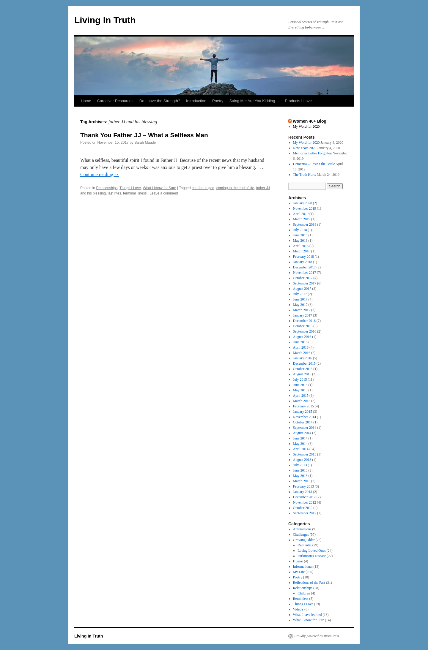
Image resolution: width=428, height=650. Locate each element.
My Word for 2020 (306, 126)
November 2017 (304, 273)
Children (304, 593)
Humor (298, 561)
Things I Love (130, 188)
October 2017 (303, 278)
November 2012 (304, 502)
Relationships (106, 188)
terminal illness (135, 193)
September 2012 (304, 513)
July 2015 (300, 379)
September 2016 (304, 331)
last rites (114, 193)
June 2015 (300, 385)
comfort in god (203, 188)
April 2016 (301, 347)
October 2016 (303, 326)
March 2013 (301, 481)
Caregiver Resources (115, 101)
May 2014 (300, 444)
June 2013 (300, 470)
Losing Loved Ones (312, 550)
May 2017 (300, 305)
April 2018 (301, 246)
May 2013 (300, 476)
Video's (298, 609)
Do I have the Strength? (159, 101)
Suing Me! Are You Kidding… (254, 101)
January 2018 (302, 262)
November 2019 (304, 208)
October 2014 (303, 422)
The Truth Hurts (304, 175)
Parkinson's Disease (312, 556)
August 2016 (302, 337)
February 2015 (303, 406)
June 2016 (300, 342)
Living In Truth (105, 20)
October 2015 (303, 369)
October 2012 (303, 508)
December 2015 (304, 363)
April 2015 (301, 395)
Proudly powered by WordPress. (317, 636)
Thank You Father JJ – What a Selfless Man (144, 135)
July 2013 (300, 465)
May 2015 (300, 390)
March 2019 (301, 219)
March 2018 (301, 251)
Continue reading (99, 174)
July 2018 (300, 230)
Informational (303, 566)
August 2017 (302, 289)
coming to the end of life (235, 188)
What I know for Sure (159, 188)
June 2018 (300, 235)
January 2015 (302, 411)
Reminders (301, 599)
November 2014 (304, 417)
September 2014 (304, 428)
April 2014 (301, 449)
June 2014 (300, 438)
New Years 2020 (305, 148)
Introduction (196, 101)
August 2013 (302, 460)
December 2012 (304, 497)
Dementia (304, 545)
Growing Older (304, 540)
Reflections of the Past (309, 583)
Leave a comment (164, 193)
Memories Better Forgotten (312, 153)
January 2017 (302, 315)
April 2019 (301, 214)
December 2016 (304, 321)
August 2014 (302, 433)
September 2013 (304, 454)
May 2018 (300, 240)
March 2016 (301, 353)
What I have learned (307, 615)
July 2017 (300, 294)
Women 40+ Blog (309, 121)
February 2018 (303, 256)
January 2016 (302, 358)
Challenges (301, 534)
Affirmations (302, 529)
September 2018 (304, 224)
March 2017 (301, 310)
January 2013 (302, 492)
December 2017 (304, 267)
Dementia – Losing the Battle (314, 164)
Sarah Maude (145, 142)
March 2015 (301, 401)
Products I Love (298, 101)
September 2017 (304, 283)
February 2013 (303, 486)
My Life (299, 572)
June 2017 (300, 299)
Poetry (218, 101)
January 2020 (302, 203)
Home (86, 101)
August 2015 (302, 374)
